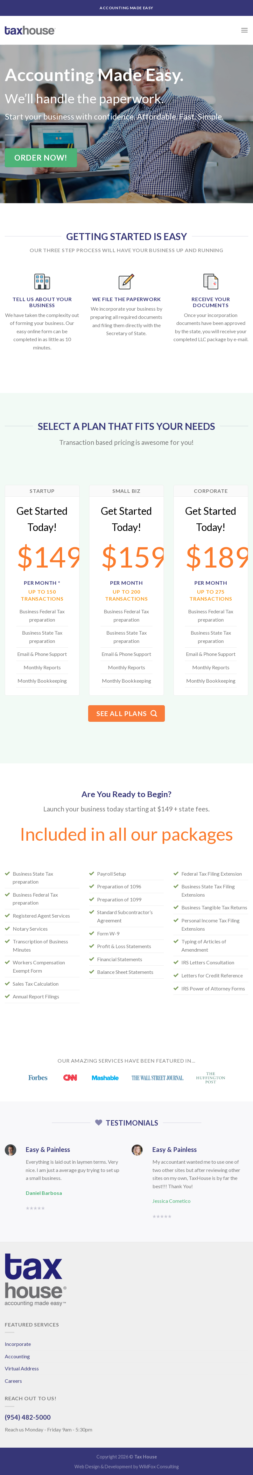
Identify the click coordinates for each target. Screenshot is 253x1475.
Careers (13, 1381)
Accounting (17, 1356)
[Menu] (244, 30)
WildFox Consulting (159, 1466)
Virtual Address (22, 1368)
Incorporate (18, 1344)
